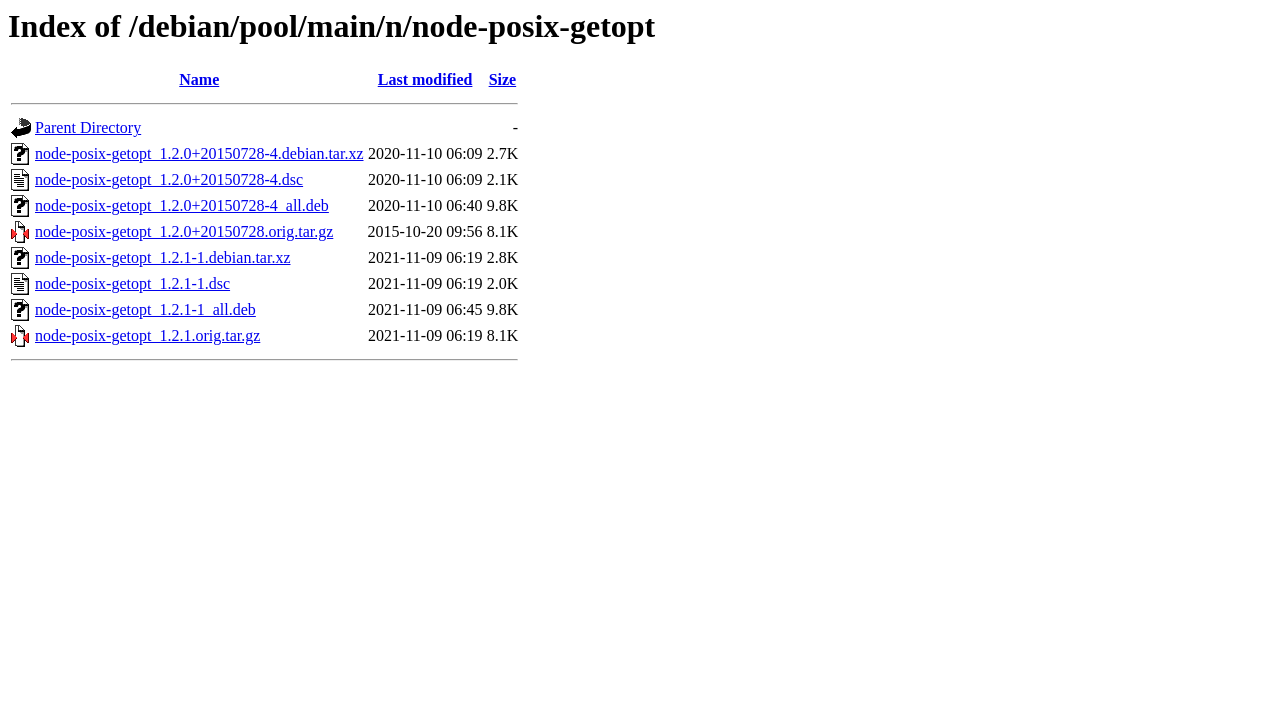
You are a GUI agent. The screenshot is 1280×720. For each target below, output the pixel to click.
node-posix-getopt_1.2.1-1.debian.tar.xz (163, 257)
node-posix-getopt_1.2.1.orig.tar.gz (147, 335)
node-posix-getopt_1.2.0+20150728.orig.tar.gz (184, 231)
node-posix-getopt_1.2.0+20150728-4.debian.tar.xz (199, 153)
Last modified (425, 79)
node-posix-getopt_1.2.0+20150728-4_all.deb (182, 205)
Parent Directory (88, 127)
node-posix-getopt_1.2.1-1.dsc (132, 283)
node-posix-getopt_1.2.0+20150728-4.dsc (169, 179)
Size (503, 79)
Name (199, 79)
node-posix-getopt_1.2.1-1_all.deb (145, 309)
